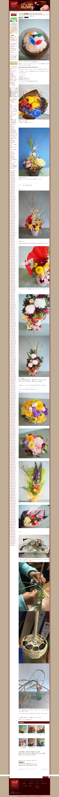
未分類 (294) (12, 168)
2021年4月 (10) (12, 262)
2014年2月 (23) (12, 391)
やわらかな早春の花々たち (13, 50)
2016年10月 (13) (13, 343)
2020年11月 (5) (12, 269)
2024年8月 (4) (12, 202)
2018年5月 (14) (12, 314)
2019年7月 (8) (12, 293)
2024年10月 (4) (12, 199)
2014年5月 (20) (12, 386)
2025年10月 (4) (12, 181)
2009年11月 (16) (13, 467)
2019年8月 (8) (12, 292)
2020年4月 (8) (12, 280)
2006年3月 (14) (12, 533)
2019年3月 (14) (12, 299)
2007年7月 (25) (12, 509)
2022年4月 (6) (12, 244)
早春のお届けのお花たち (45, 769)
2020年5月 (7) (12, 278)
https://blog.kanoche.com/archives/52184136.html (28, 67)
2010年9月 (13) (12, 452)
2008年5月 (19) (12, 494)
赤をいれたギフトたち (13, 53)
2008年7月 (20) (12, 491)
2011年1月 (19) (12, 446)
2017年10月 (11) (13, 325)
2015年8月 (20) (12, 364)
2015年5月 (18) (12, 368)
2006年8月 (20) (12, 525)
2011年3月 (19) (12, 443)
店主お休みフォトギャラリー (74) (13, 136)
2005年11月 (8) (12, 539)
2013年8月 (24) (12, 400)
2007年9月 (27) (12, 506)
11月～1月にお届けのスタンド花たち (13, 57)
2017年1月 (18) (12, 338)
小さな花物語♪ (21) (13, 165)
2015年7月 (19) (12, 365)
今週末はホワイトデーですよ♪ (13, 46)
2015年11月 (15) (13, 359)
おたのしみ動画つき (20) (13, 160)
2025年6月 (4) (12, 187)
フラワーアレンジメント (13, 103)
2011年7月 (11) (12, 437)
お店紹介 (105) (12, 129)
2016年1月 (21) (12, 356)
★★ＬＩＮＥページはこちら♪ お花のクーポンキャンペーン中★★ (32, 753)
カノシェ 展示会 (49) (13, 145)
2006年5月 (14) (12, 530)
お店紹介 (12, 82)
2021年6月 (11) (12, 259)
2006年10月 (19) (13, 522)
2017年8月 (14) (12, 328)
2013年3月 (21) (12, 407)
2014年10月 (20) (13, 379)
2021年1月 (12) (12, 266)
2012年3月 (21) (12, 425)
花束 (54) (11, 163)
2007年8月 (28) (12, 507)
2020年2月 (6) (12, 283)
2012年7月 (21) (12, 419)
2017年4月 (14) (12, 334)
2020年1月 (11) (12, 284)
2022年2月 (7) (12, 247)
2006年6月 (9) (12, 528)
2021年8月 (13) (12, 256)
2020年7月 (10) (12, 275)
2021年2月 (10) (12, 265)
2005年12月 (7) (12, 537)
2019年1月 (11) (12, 302)
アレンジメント (14, 70)
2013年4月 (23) (12, 406)
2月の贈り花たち (13, 48)
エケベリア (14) (12, 162)
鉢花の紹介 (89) (12, 132)
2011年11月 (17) (13, 431)
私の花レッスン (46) (13, 134)
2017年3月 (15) (12, 335)
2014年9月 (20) (12, 380)
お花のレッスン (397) (12, 116)
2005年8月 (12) (12, 543)
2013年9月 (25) (12, 398)
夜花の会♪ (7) (12, 156)
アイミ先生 (21, 717)
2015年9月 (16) (12, 362)
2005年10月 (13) (13, 540)
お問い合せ (13, 83)
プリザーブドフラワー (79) (13, 112)
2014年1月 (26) (12, 392)
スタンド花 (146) (13, 114)
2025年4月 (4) (12, 190)
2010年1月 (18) (12, 464)
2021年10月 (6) (12, 253)
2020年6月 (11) (12, 277)
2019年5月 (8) (12, 296)
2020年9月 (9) (12, 272)
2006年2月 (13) (12, 534)
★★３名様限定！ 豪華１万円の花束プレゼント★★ (29, 751)
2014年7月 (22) (12, 383)
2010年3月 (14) (12, 461)
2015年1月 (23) (12, 374)
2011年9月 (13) (12, 434)
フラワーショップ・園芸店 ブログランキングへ (28, 763)
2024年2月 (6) (12, 211)
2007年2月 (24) (12, 516)
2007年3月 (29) (12, 515)
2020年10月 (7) (12, 271)
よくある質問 (13, 85)
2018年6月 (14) (12, 313)
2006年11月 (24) (13, 521)
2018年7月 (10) (12, 311)
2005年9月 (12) (12, 542)
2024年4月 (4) (12, 208)
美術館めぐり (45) (13, 119)
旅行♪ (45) (12, 155)
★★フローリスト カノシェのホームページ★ (28, 765)
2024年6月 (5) (12, 205)
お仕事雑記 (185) (13, 131)
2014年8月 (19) (12, 382)
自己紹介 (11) (12, 101)
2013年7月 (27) (12, 401)
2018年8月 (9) (12, 310)
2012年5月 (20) (12, 422)
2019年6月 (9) (12, 295)
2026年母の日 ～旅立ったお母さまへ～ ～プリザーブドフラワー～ (14, 40)
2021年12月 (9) (12, 250)
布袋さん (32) (12, 153)
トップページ (13, 68)
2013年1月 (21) (12, 410)
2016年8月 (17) (12, 346)
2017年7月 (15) (12, 329)
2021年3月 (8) (12, 263)
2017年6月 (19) (12, 331)
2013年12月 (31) (13, 394)
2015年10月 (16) (13, 361)
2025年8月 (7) (12, 184)
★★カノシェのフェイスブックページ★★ (27, 754)
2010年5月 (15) (12, 458)
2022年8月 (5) (12, 238)
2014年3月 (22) (12, 389)
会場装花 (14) (12, 158)
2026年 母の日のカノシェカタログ (13, 44)
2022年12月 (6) (12, 232)
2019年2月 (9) (12, 301)
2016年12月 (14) (13, 340)
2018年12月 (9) (12, 304)
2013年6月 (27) (12, 403)
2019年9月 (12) (12, 290)
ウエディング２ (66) (13, 110)
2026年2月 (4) (12, 175)
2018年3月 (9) (12, 317)
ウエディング (13, 77)
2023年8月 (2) (12, 220)
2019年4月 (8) (12, 298)
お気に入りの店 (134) (12, 125)
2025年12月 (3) (12, 178)
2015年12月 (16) (13, 358)
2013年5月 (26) (12, 404)
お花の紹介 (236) (13, 121)
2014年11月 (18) (13, 377)
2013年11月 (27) (13, 395)
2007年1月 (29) (12, 518)
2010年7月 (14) (12, 455)
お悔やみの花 (13, 76)
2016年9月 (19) (12, 344)
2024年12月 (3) (12, 196)
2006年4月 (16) (12, 531)
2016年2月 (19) (12, 355)
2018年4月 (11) (12, 316)
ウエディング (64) (13, 108)
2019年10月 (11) (13, 289)
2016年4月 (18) (12, 352)
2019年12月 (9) (12, 286)
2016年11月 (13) (13, 341)
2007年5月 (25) (12, 512)
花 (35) (11, 118)
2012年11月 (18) (13, 413)
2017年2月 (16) (12, 337)
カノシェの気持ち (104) (13, 150)
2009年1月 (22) (12, 482)
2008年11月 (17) (13, 485)
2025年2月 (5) (12, 193)
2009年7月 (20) (12, 473)
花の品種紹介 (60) (13, 122)
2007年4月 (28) (12, 513)
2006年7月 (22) (12, 527)
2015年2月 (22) (12, 373)
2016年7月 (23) (12, 347)
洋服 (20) (11, 128)
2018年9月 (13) (12, 308)
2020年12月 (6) (12, 268)
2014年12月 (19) (13, 376)
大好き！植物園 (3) (13, 166)
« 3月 (11, 33)
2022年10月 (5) (12, 235)
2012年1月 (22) (12, 428)
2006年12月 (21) (13, 519)
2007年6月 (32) (12, 510)
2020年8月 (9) (12, 274)
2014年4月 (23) (12, 388)
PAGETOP (46, 776)
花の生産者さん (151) (12, 143)
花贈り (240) (12, 126)
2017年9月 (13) (12, 326)
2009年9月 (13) (12, 470)
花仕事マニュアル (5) (13, 148)
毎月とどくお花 (14, 79)
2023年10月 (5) (12, 217)
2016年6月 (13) (12, 349)
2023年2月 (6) (12, 229)
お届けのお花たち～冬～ (13, 59)
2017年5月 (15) (12, 332)
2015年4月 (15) (12, 370)
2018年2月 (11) (12, 319)
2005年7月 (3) (12, 545)
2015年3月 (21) (12, 371)
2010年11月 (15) (13, 449)
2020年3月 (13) (12, 281)
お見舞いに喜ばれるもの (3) (13, 139)
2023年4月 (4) (12, 226)
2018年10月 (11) (13, 307)
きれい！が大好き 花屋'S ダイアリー (28, 795)
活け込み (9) (12, 152)
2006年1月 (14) (12, 536)
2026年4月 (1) (12, 172)
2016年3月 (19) (12, 353)
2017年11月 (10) (13, 323)
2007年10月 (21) (13, 504)
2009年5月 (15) (12, 476)
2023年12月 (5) (12, 214)
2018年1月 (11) (12, 320)
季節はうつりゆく (13, 37)
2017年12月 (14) (13, 322)
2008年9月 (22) (12, 488)
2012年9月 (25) (12, 416)
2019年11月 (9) (12, 287)
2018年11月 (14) (13, 305)
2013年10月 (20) (13, 397)
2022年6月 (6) (12, 241)
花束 (12, 73)
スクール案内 (13, 80)
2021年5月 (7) (12, 260)
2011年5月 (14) (12, 440)
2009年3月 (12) (12, 479)
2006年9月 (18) (12, 524)
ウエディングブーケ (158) (13, 107)
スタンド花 (13, 71)
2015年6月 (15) (12, 367)
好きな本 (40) (12, 140)
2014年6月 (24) (12, 385)
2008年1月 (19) (12, 500)
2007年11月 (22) (13, 503)
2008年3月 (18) (12, 497)
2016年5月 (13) (12, 350)
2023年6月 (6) (12, 223)
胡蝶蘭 (12, 74)
